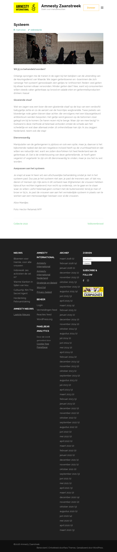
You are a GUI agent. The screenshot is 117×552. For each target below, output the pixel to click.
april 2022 (65, 441)
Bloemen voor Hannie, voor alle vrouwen (22, 262)
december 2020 (68, 497)
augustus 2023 (67, 380)
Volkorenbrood (95, 223)
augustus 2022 (67, 427)
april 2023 (65, 389)
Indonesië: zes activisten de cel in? (22, 273)
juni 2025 (64, 296)
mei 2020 (64, 520)
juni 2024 (64, 343)
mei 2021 (64, 483)
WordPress (98, 548)
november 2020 (68, 502)
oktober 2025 (67, 282)
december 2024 (68, 319)
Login (40, 305)
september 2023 (68, 375)
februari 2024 (67, 357)
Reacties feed (44, 314)
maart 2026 (65, 258)
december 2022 (68, 408)
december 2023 (68, 361)
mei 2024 (64, 347)
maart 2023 (65, 394)
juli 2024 (64, 338)
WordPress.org (44, 319)
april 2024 (65, 352)
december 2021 (68, 460)
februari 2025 (66, 310)
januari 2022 (66, 455)
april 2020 (65, 525)
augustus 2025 (67, 291)
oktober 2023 (67, 371)
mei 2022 (64, 436)
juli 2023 (64, 385)
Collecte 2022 (21, 223)
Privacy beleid (44, 292)
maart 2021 (65, 492)
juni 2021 (64, 478)
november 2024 (68, 324)
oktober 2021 (66, 469)
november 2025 (68, 277)
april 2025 (65, 300)
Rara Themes (70, 548)
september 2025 (68, 286)
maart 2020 (65, 530)
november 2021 (68, 464)
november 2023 (68, 366)
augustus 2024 (67, 333)
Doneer (91, 7)
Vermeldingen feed (47, 310)
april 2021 (64, 488)
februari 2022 (66, 450)
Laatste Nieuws (22, 314)
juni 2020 (64, 516)
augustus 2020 (67, 511)
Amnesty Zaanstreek (61, 6)
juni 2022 (64, 431)
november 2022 (68, 413)
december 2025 (68, 272)
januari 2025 (66, 314)
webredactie (36, 30)
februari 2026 (67, 263)
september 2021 (68, 474)
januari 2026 (66, 268)
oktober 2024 (67, 329)
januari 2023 (66, 403)
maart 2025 (65, 305)
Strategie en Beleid (47, 282)
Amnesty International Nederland (43, 274)
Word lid (41, 287)
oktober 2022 (66, 417)
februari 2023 (66, 399)
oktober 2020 (67, 506)
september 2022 (68, 422)
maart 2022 (65, 446)
